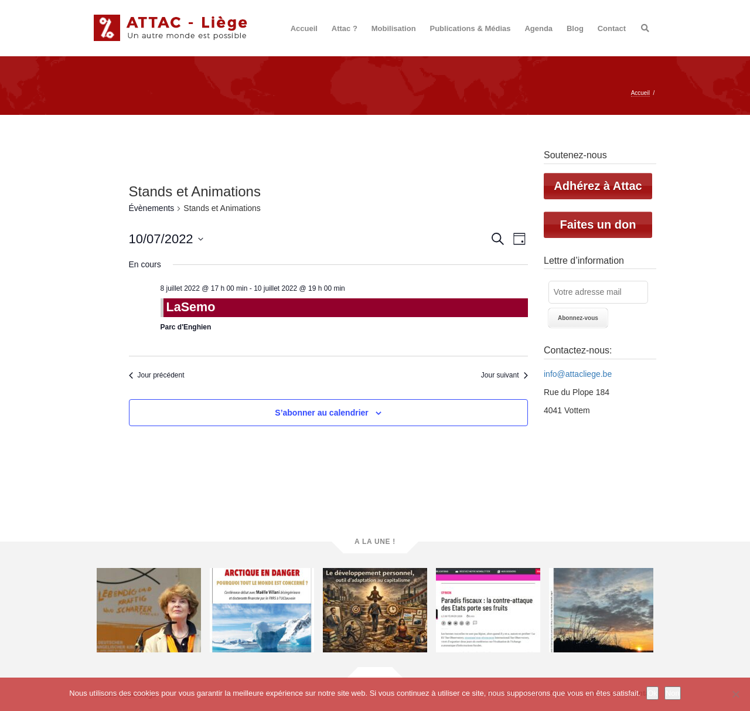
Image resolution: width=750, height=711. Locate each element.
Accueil (304, 28)
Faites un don (598, 224)
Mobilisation (393, 28)
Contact (612, 28)
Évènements (152, 208)
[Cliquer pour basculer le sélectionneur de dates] (166, 239)
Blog (575, 28)
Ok (652, 693)
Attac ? (344, 28)
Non (673, 693)
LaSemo (191, 307)
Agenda (538, 28)
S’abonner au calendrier (322, 412)
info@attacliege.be (578, 374)
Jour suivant (504, 375)
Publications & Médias (470, 28)
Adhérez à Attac (598, 185)
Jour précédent (157, 375)
